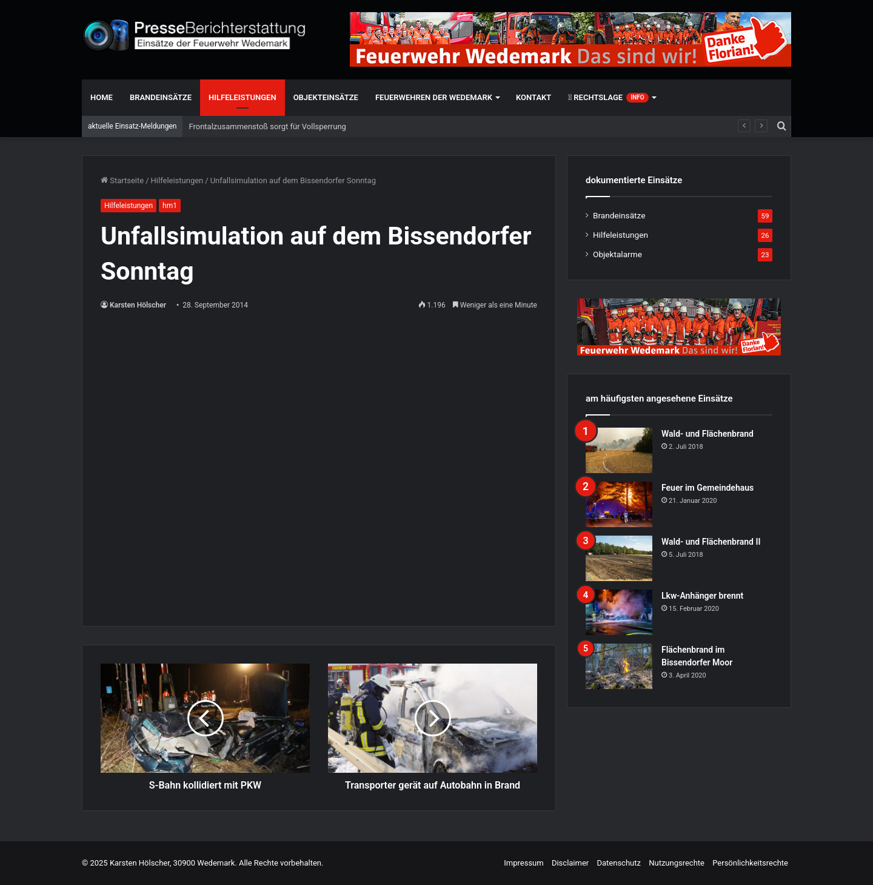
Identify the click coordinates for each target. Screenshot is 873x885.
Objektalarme (617, 254)
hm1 (169, 205)
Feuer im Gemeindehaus (707, 488)
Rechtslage (608, 98)
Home (101, 97)
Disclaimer (570, 862)
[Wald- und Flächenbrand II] (619, 558)
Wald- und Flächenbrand (707, 434)
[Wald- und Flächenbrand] (619, 450)
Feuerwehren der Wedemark (433, 97)
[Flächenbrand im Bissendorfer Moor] (619, 666)
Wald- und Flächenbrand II (710, 542)
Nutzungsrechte (676, 862)
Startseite (122, 180)
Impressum (523, 862)
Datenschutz (618, 862)
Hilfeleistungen (242, 97)
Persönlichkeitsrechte (750, 862)
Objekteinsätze (325, 97)
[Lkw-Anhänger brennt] (619, 612)
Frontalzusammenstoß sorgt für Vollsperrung (267, 126)
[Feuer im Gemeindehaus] (619, 504)
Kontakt (533, 97)
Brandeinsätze (161, 97)
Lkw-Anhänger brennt (702, 596)
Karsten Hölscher (138, 305)
